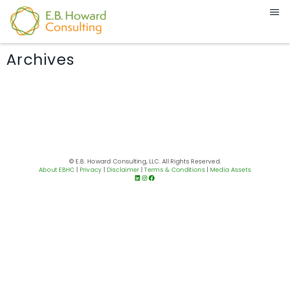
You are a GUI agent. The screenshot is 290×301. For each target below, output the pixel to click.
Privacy (91, 170)
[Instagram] (144, 178)
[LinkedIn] (137, 178)
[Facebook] (152, 178)
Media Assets (231, 170)
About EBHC (57, 170)
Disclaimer (123, 170)
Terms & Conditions (174, 170)
